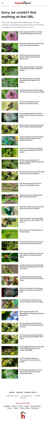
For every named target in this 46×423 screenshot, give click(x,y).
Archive (19, 392)
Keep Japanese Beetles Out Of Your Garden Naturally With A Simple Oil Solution (31, 68)
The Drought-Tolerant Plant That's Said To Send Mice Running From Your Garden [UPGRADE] (32, 348)
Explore (27, 406)
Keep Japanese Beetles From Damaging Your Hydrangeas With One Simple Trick (32, 313)
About (12, 392)
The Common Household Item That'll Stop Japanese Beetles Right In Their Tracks (31, 337)
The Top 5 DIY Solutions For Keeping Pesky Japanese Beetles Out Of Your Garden (31, 150)
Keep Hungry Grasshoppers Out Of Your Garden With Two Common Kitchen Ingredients (31, 371)
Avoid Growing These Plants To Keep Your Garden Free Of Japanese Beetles (32, 91)
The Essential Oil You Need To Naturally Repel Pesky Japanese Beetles (32, 172)
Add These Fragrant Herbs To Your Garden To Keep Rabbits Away (30, 184)
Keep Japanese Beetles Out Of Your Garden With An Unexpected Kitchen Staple (32, 115)
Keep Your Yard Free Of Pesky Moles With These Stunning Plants (31, 196)
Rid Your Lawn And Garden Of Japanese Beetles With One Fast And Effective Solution (31, 162)
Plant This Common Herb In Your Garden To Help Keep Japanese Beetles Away (30, 57)
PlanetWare (35, 408)
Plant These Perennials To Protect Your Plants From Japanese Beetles (32, 44)
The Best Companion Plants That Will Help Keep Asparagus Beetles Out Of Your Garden (31, 267)
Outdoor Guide (25, 408)
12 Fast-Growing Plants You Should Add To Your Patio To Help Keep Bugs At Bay (31, 278)
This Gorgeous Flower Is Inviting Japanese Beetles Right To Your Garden (30, 80)
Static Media (15, 396)
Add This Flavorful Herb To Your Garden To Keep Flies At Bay (29, 102)
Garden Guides (36, 406)
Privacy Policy (31, 392)
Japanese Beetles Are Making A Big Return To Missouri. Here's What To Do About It (31, 220)
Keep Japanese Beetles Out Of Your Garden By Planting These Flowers (31, 32)
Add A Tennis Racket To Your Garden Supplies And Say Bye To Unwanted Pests (31, 290)
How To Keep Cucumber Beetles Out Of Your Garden (31, 231)
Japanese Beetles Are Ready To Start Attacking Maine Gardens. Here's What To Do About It (31, 138)
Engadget (7, 406)
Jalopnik (14, 406)
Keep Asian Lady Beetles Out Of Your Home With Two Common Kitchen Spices (31, 255)
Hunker (9, 408)
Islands (16, 408)
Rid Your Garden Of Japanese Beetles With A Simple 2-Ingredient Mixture (32, 126)
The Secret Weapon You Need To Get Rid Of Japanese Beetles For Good (31, 242)
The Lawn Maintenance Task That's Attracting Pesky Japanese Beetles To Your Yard (32, 325)
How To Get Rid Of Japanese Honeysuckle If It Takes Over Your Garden (30, 360)
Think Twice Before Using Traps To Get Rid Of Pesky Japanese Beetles (32, 207)
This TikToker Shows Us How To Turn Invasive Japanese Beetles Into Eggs (31, 301)
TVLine (21, 406)
